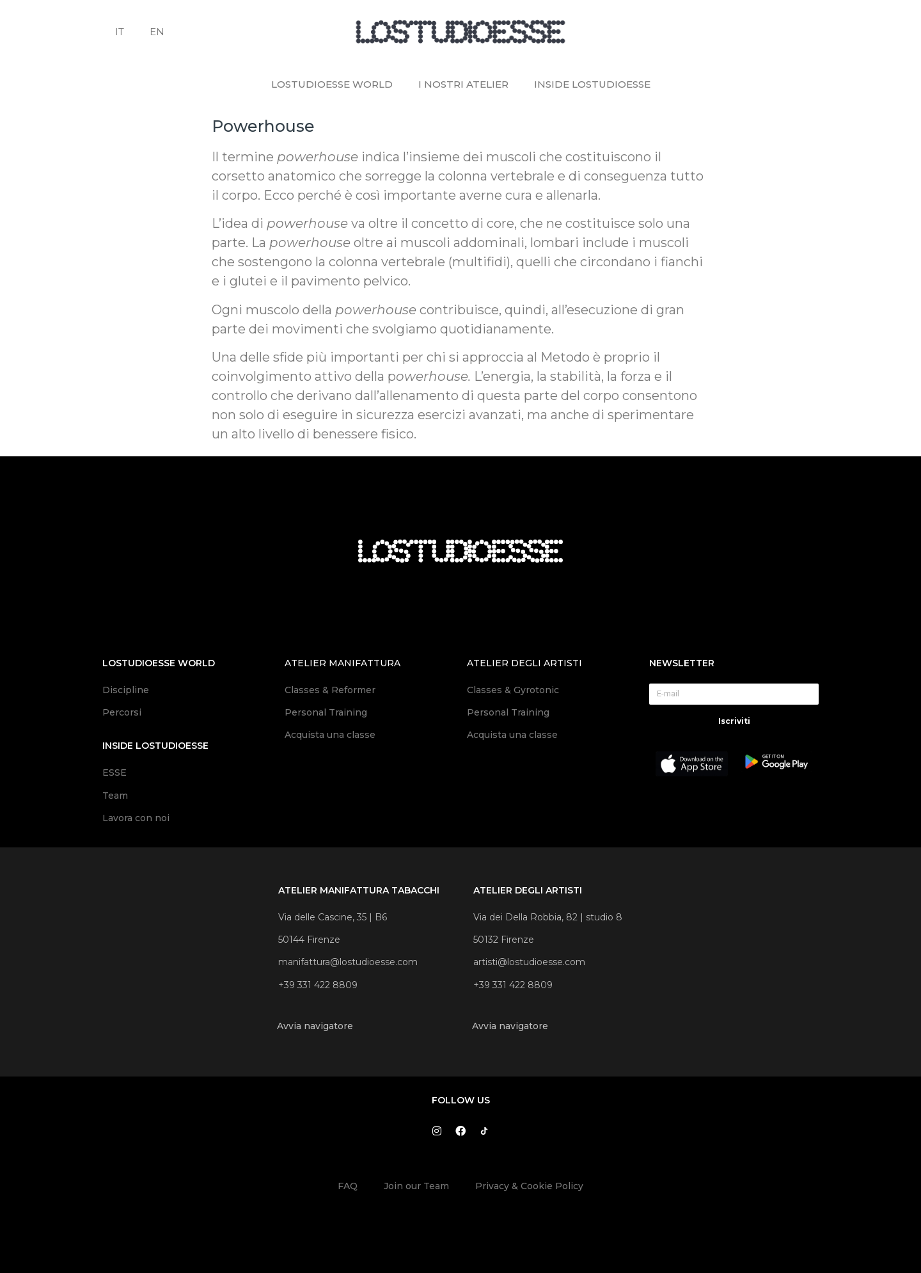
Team (115, 795)
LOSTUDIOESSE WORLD (332, 84)
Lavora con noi (135, 818)
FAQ (348, 1186)
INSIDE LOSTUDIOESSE (592, 84)
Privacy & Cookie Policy (529, 1186)
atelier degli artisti (524, 663)
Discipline (125, 690)
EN (157, 32)
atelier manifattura (342, 663)
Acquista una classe (330, 735)
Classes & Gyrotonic (514, 690)
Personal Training (326, 712)
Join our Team (416, 1186)
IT (119, 32)
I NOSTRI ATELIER (463, 84)
